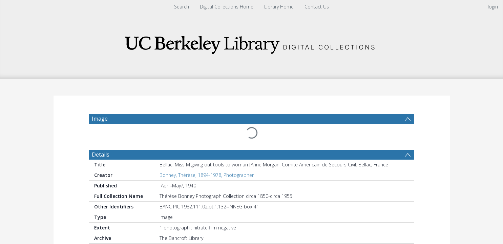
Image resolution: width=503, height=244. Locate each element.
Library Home (279, 6)
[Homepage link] (251, 43)
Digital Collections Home (226, 6)
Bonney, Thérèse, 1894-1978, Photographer (207, 159)
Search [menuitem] (181, 6)
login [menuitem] (493, 6)
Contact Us (317, 6)
